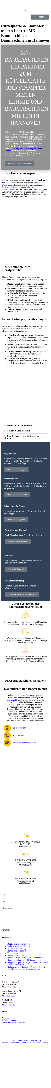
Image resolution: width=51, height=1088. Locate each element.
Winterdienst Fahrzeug (16, 959)
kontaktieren (16, 700)
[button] (25, 9)
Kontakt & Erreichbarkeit (18, 431)
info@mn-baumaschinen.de (13, 1024)
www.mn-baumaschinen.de (13, 1026)
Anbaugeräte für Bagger (17, 952)
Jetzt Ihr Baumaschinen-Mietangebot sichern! (21, 437)
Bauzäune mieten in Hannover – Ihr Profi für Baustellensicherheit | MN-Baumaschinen (25, 962)
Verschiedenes (13, 957)
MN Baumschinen (20, 1044)
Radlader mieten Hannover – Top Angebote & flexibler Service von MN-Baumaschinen (26, 972)
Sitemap (45, 1046)
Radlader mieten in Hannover (19, 950)
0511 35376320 (8, 1000)
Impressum (14, 1046)
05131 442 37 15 (9, 991)
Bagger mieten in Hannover (18, 948)
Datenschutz (26, 1046)
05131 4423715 (8, 1009)
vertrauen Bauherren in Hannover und (22, 183)
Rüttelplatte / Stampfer (16, 955)
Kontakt (36, 1046)
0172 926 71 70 (8, 1022)
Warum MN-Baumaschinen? (19, 425)
